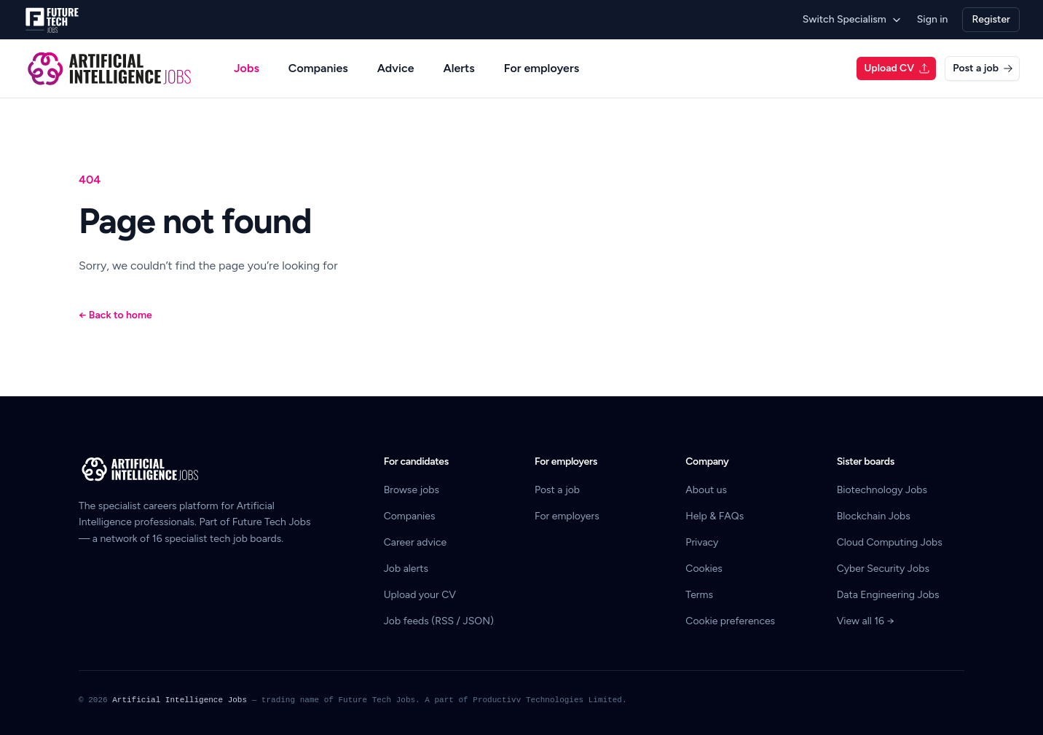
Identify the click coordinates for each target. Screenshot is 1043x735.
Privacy (701, 542)
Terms (699, 595)
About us (706, 490)
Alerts (458, 68)
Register (991, 19)
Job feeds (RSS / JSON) (439, 621)
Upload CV (897, 68)
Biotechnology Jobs (882, 490)
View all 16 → (865, 621)
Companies (318, 68)
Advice (395, 68)
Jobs (246, 68)
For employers (541, 68)
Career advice (415, 542)
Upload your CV (420, 595)
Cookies (704, 568)
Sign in (932, 19)
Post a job (983, 68)
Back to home (115, 315)
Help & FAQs (714, 516)
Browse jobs (411, 490)
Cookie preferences (730, 621)
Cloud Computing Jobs (889, 542)
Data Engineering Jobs (888, 595)
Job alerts (406, 568)
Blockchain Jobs (873, 516)
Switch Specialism (852, 19)
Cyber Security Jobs (883, 568)
